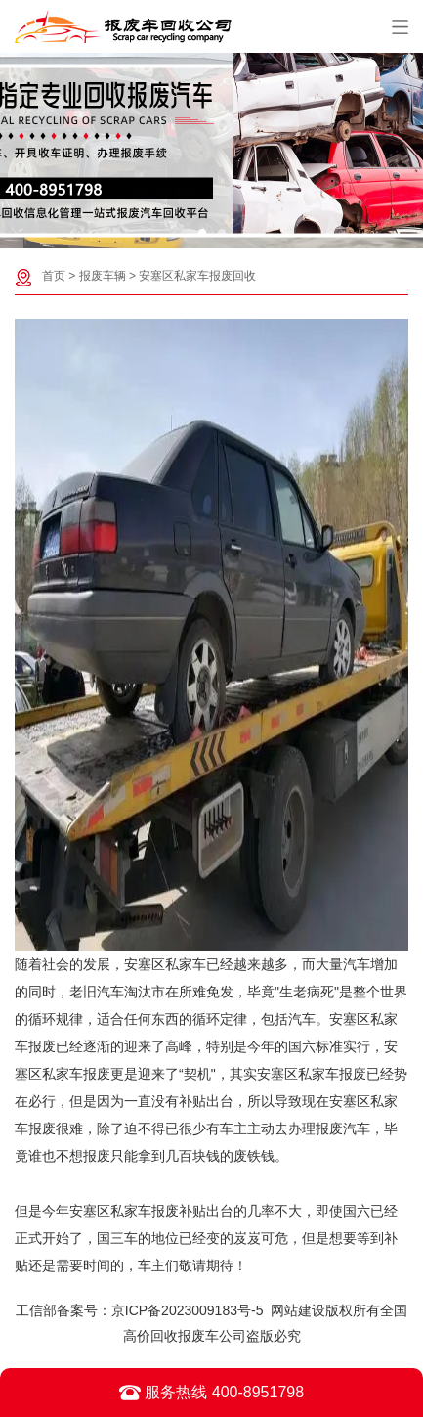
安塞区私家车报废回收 (197, 276)
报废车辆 (102, 276)
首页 (53, 276)
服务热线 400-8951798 (211, 1392)
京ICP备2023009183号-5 (187, 1310)
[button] (202, 233)
